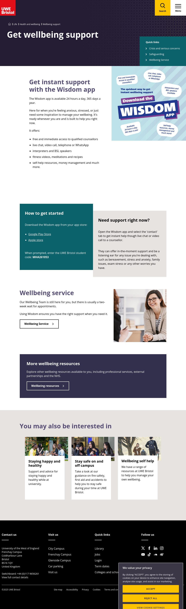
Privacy (85, 589)
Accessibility (72, 589)
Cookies (96, 589)
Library (99, 548)
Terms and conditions (114, 589)
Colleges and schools (108, 572)
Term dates (102, 566)
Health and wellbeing (30, 24)
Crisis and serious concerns (164, 48)
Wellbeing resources (45, 386)
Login (98, 560)
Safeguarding (156, 54)
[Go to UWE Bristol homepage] (9, 24)
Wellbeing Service (159, 59)
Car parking (55, 566)
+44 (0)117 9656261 (28, 573)
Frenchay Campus (59, 554)
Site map (58, 589)
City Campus (56, 548)
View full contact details (15, 577)
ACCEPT (150, 597)
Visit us (52, 572)
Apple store (35, 240)
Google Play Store (39, 234)
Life (15, 24)
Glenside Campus (59, 560)
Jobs (97, 554)
